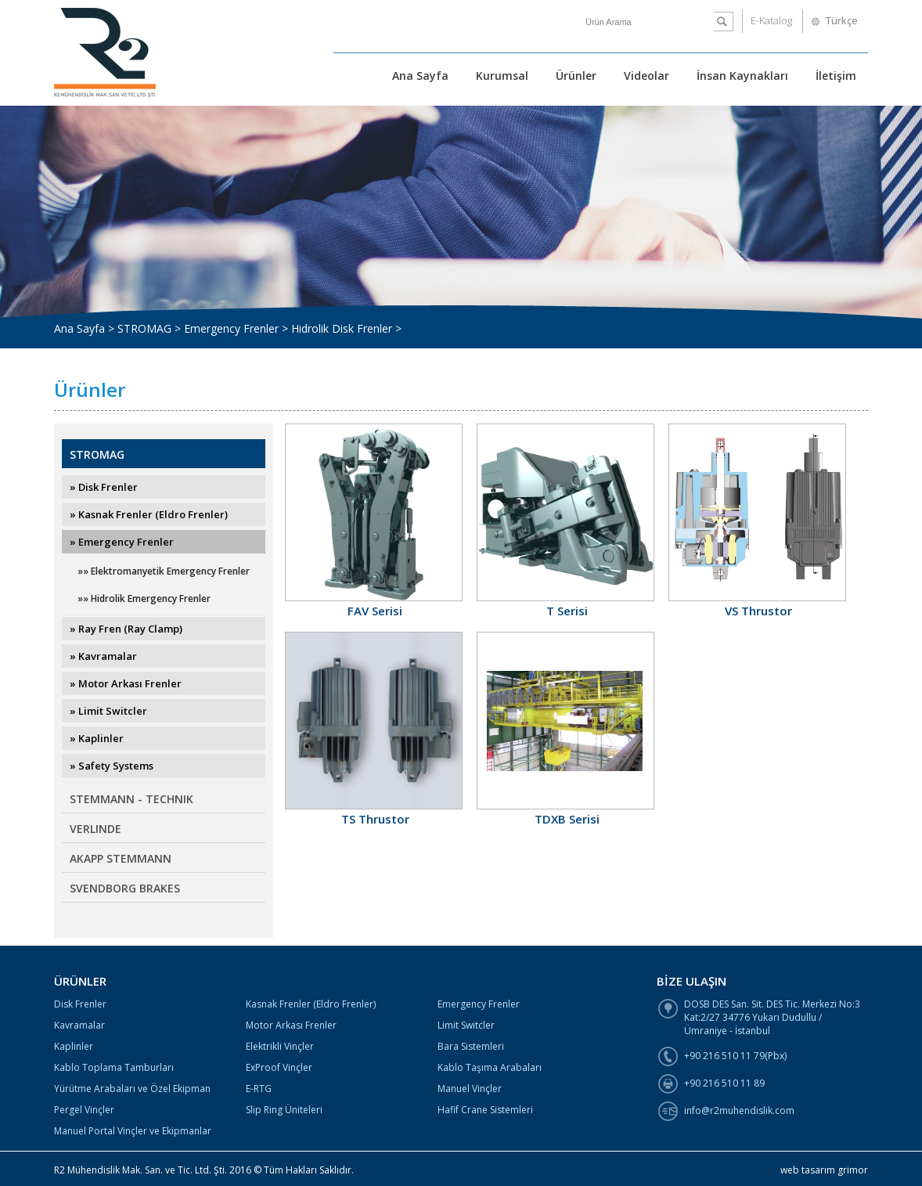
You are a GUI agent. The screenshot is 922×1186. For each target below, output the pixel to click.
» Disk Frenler (104, 487)
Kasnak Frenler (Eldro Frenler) (311, 1004)
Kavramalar (79, 1025)
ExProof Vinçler (279, 1067)
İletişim (836, 75)
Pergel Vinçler (84, 1109)
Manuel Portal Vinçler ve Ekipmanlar (132, 1130)
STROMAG (97, 454)
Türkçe (842, 20)
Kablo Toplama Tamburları (114, 1067)
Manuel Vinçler (470, 1088)
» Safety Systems (111, 766)
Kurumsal (502, 75)
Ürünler (576, 75)
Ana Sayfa (420, 75)
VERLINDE (95, 828)
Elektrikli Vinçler (280, 1046)
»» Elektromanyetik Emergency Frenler (163, 571)
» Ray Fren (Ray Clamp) (126, 629)
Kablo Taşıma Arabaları (490, 1067)
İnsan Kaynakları (742, 75)
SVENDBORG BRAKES (125, 888)
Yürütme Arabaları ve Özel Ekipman (132, 1088)
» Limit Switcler (108, 711)
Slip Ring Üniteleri (284, 1109)
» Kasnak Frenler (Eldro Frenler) (149, 514)
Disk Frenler (80, 1004)
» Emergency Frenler (122, 542)
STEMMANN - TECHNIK (131, 798)
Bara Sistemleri (471, 1046)
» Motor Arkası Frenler (126, 683)
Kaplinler (73, 1046)
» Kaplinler (97, 738)
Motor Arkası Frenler (291, 1025)
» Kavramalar (103, 656)
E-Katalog (771, 20)
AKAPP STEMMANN (120, 858)
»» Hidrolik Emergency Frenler (144, 598)
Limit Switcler (466, 1025)
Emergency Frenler (479, 1004)
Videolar (646, 75)
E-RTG (259, 1088)
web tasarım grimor (824, 1170)
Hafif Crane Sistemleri (485, 1109)
